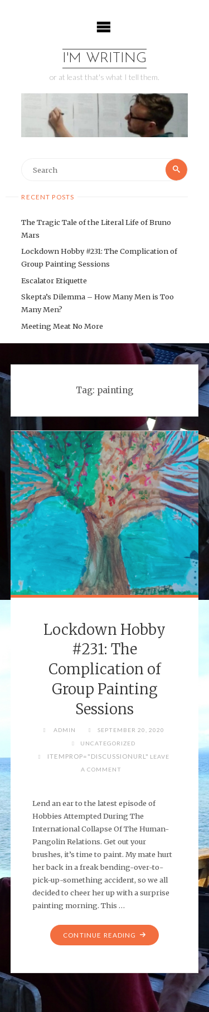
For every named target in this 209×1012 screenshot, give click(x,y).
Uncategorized (107, 743)
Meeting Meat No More (62, 326)
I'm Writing (104, 59)
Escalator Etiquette (54, 280)
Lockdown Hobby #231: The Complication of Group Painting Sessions (104, 669)
